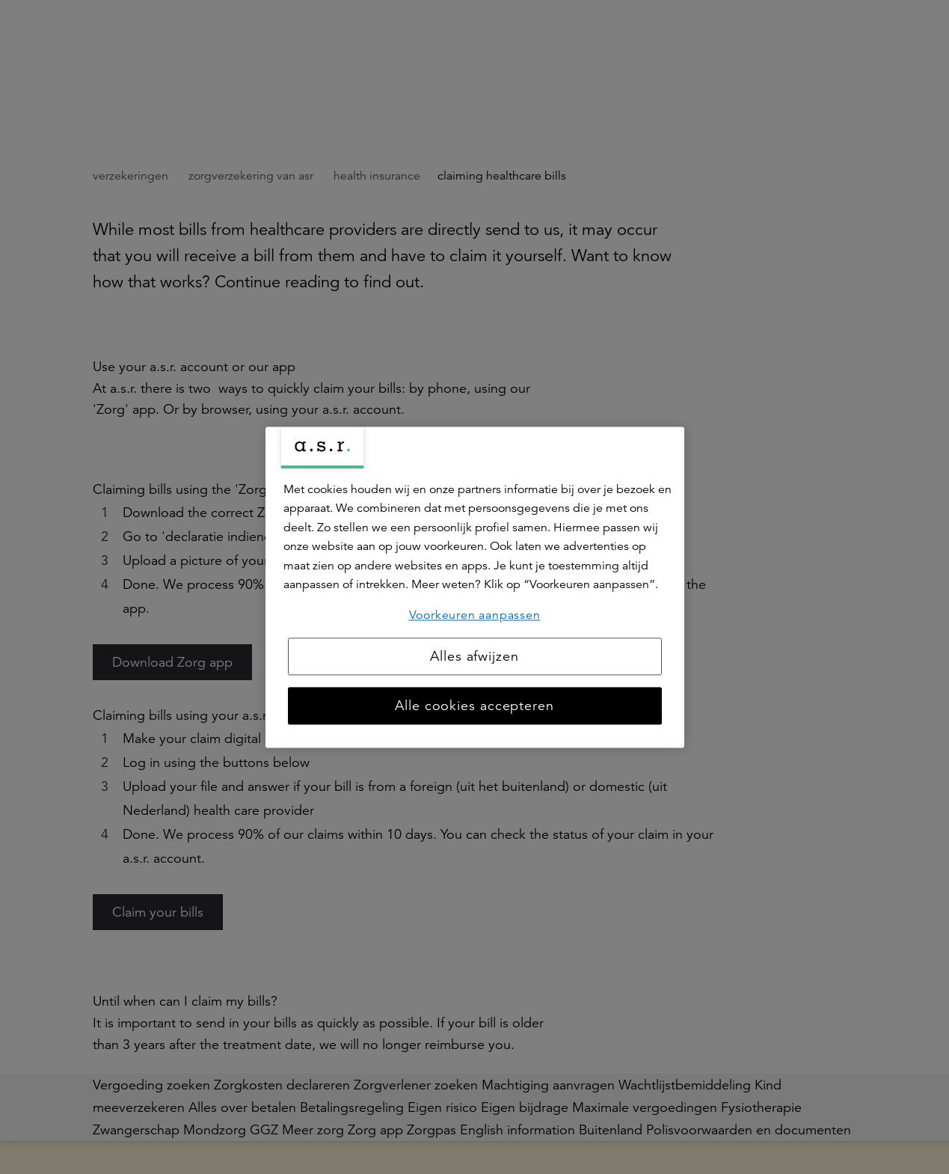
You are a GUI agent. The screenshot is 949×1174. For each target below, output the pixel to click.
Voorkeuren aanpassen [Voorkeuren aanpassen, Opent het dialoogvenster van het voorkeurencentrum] (475, 615)
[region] (474, 587)
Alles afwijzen (474, 656)
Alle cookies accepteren (474, 705)
